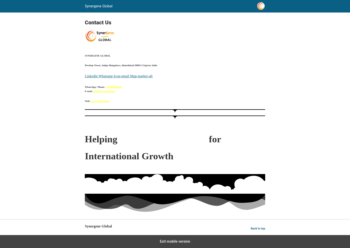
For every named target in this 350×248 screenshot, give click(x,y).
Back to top (258, 228)
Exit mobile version (175, 241)
